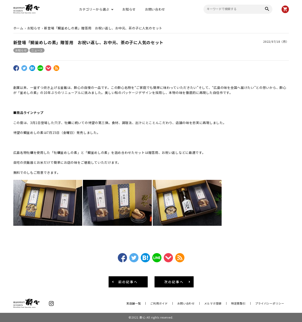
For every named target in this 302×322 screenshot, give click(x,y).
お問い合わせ (155, 9)
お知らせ (129, 9)
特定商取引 (238, 303)
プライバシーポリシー (269, 303)
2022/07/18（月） (276, 41)
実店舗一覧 (133, 303)
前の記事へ (128, 282)
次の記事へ (174, 282)
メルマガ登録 (213, 303)
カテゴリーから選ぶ (94, 9)
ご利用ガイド (159, 303)
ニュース (37, 50)
